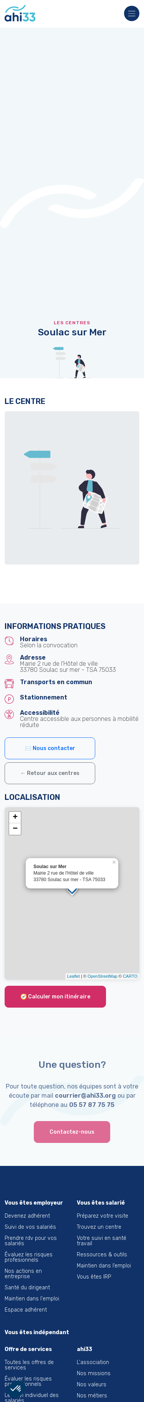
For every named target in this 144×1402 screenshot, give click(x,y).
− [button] (15, 829)
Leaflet (73, 976)
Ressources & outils (102, 1254)
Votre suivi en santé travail (101, 1241)
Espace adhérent (26, 1310)
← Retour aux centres (49, 773)
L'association (93, 1362)
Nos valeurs (91, 1384)
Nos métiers (92, 1395)
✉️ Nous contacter (50, 748)
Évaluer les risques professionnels (28, 1381)
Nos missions (94, 1373)
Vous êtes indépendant (37, 1332)
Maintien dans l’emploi (104, 1265)
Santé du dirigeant (27, 1287)
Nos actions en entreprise (23, 1274)
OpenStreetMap (103, 976)
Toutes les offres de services (29, 1365)
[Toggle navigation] (129, 14)
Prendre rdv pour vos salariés (31, 1241)
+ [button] (15, 817)
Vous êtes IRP (94, 1277)
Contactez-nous (72, 1132)
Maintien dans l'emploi (32, 1298)
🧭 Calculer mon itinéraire (55, 996)
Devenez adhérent (27, 1216)
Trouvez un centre (99, 1227)
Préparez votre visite (102, 1216)
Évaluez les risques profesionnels (29, 1257)
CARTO (130, 976)
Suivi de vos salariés (30, 1227)
